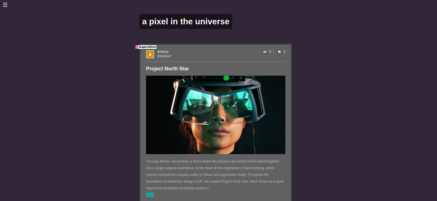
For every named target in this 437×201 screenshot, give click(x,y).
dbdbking (163, 51)
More (150, 194)
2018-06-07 (164, 56)
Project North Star (167, 68)
